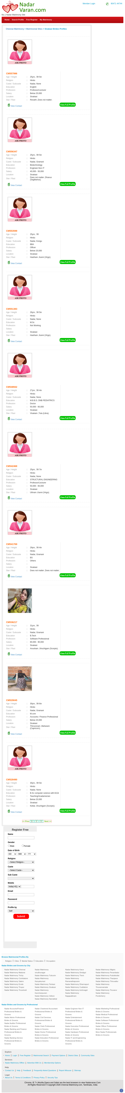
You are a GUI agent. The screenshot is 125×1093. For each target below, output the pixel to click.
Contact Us (112, 27)
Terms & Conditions (23, 1078)
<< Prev (25, 821)
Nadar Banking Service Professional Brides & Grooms (13, 1041)
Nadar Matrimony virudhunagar (42, 971)
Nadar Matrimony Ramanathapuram (72, 979)
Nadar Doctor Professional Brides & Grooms (45, 1033)
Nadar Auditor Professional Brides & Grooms (15, 1024)
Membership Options (52, 1063)
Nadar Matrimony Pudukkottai (107, 975)
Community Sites (87, 1055)
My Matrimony (46, 20)
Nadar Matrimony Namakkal (46, 999)
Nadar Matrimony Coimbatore (16, 978)
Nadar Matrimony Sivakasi (45, 987)
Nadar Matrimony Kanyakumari (42, 979)
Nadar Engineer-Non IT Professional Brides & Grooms (74, 1011)
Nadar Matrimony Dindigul (75, 973)
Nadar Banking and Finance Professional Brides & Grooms (15, 1032)
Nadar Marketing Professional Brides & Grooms (107, 1010)
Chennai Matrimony (15, 29)
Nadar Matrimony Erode (13, 984)
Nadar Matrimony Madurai (14, 973)
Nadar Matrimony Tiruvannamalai (102, 985)
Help (19, 1070)
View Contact (15, 106)
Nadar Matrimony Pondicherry (102, 994)
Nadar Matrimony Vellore (45, 996)
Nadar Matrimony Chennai (14, 970)
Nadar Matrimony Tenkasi (45, 984)
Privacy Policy (39, 1078)
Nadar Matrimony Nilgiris (105, 970)
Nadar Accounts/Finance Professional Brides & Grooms (14, 1011)
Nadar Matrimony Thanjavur (107, 978)
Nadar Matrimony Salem (14, 981)
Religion (8, 961)
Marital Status (27, 961)
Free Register (32, 20)
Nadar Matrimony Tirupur (14, 987)
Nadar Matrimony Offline (14, 1063)
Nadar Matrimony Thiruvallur (107, 981)
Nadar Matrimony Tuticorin (45, 975)
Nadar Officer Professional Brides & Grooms (106, 1027)
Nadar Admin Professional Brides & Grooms (14, 1018)
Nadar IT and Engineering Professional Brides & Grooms (75, 1041)
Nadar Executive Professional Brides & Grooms (77, 1027)
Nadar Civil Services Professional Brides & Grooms (43, 1020)
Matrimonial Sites (34, 29)
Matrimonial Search (41, 1055)
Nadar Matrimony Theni (74, 975)
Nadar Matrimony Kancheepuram (42, 991)
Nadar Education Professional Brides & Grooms (47, 1039)
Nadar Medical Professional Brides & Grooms (107, 1016)
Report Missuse (65, 1070)
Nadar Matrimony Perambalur (107, 973)
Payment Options (58, 1055)
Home (7, 20)
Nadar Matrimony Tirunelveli (15, 990)
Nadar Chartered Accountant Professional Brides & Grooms (46, 1011)
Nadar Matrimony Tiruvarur (106, 990)
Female (27, 846)
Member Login (89, 3)
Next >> (47, 821)
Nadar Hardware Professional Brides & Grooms (77, 1033)
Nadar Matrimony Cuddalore (76, 987)
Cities (16, 961)
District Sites (73, 1055)
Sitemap (77, 1070)
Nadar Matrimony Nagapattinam (72, 994)
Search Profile (18, 20)
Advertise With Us (34, 1063)
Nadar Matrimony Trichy (13, 975)
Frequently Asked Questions (45, 1070)
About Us (8, 1078)
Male (12, 846)
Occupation (50, 961)
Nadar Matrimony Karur (74, 970)
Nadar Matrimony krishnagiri (76, 990)
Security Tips (52, 1078)
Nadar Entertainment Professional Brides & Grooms (73, 1020)
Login (15, 1055)
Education (39, 961)
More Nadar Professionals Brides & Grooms (106, 1033)
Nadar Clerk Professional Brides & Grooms (45, 1027)
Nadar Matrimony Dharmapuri (77, 984)
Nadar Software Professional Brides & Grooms (107, 1021)
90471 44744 (116, 3)
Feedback (27, 1070)
